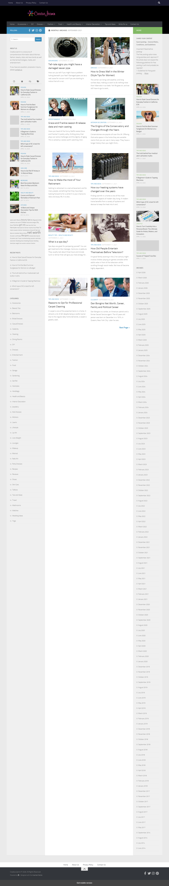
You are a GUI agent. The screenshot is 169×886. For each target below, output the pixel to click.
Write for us (123, 24)
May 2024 (141, 392)
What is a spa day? (58, 241)
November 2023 (144, 423)
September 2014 (144, 833)
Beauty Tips (52, 235)
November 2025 (144, 298)
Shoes (14, 479)
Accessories (22, 24)
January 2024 (142, 413)
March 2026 (142, 278)
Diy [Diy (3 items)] (38, 222)
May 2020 (141, 641)
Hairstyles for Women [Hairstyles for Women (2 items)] (23, 227)
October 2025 (143, 304)
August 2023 (142, 438)
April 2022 (141, 521)
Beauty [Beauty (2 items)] (19, 220)
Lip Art (14, 433)
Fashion (50, 24)
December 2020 (144, 604)
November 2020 (144, 610)
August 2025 (142, 314)
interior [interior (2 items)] (12, 230)
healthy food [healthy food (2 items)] (32, 227)
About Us (19, 3)
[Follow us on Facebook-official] (29, 30)
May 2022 (141, 516)
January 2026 (142, 288)
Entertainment (54, 119)
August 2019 (142, 687)
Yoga (14, 521)
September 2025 (144, 309)
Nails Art (15, 459)
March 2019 (142, 713)
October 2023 (143, 428)
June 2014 (141, 848)
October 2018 (143, 739)
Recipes (15, 469)
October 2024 (143, 366)
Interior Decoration (93, 24)
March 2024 (142, 402)
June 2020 (141, 636)
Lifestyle (15, 428)
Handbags (15, 391)
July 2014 (141, 843)
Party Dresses (17, 464)
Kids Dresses (16, 412)
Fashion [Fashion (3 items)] (16, 225)
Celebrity (94, 300)
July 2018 (141, 755)
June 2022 (141, 511)
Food (60, 24)
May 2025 (141, 330)
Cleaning (15, 334)
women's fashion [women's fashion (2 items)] (30, 243)
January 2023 (142, 475)
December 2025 (144, 293)
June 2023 (141, 449)
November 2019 (144, 672)
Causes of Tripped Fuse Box (146, 256)
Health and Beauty (74, 24)
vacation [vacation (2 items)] (33, 238)
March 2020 (142, 651)
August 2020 (142, 625)
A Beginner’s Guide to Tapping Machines (26, 281)
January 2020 (142, 661)
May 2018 (141, 765)
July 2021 (141, 568)
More (146, 73)
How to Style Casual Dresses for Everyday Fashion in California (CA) (31, 92)
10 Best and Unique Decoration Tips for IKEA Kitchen (29, 210)
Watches (15, 511)
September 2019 (144, 682)
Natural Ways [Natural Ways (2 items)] (23, 233)
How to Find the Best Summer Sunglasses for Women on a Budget (29, 107)
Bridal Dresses (17, 319)
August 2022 (142, 501)
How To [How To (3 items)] (38, 228)
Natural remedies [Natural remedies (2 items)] (14, 233)
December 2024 (144, 355)
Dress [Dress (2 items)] (11, 225)
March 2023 (142, 464)
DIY (32, 24)
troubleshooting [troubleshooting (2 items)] (26, 238)
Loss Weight (16, 438)
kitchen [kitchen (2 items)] (20, 230)
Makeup (15, 448)
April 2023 (141, 459)
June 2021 (141, 573)
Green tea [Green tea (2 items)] (28, 225)
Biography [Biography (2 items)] (35, 220)
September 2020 (144, 620)
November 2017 (144, 796)
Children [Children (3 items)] (24, 222)
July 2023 (141, 444)
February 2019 (143, 719)
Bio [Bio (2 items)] (31, 220)
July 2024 (141, 381)
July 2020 (141, 630)
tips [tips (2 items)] (17, 238)
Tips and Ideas (110, 24)
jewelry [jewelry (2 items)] (16, 230)
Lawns (14, 422)
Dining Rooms (17, 339)
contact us (18, 70)
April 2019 (141, 708)
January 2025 (142, 350)
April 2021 (141, 584)
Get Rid (14, 381)
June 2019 (141, 698)
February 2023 (143, 470)
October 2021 (143, 553)
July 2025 (141, 319)
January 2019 (142, 724)
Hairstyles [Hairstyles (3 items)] (13, 228)
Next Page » (124, 327)
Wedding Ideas (17, 516)
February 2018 (143, 781)
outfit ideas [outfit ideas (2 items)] (18, 236)
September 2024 (144, 371)
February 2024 (143, 407)
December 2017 (144, 791)
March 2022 (142, 527)
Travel (14, 500)
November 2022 (144, 485)
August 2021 (142, 563)
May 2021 (141, 579)
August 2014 (142, 838)
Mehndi (15, 453)
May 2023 (141, 454)
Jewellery (15, 407)
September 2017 (144, 807)
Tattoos (15, 490)
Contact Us (43, 3)
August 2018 (142, 750)
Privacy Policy (31, 3)
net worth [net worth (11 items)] (34, 232)
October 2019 (143, 677)
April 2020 (141, 646)
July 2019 (141, 693)
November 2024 (144, 361)
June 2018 (141, 760)
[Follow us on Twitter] (33, 30)
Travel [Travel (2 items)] (19, 238)
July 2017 (141, 817)
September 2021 (144, 558)
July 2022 (141, 506)
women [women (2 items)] (24, 243)
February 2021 (143, 594)
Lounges (15, 443)
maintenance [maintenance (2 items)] (26, 230)
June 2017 (141, 822)
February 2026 (143, 283)
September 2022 (144, 496)
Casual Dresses (17, 324)
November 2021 (144, 547)
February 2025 (143, 345)
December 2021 (144, 542)
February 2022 (143, 532)
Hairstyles (15, 386)
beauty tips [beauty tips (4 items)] (25, 220)
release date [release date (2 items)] (32, 236)
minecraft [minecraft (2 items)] (32, 230)
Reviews (15, 474)
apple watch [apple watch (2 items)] (13, 220)
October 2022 (143, 490)
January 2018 (142, 786)
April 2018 (141, 770)
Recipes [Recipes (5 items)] (25, 235)
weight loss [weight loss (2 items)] (19, 243)
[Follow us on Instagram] (36, 30)
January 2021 (142, 599)
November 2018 (144, 734)
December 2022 (144, 480)
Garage (14, 370)
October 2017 (143, 802)
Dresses (40, 24)
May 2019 (141, 703)
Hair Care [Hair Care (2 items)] (33, 225)
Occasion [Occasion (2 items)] (12, 236)
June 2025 (141, 324)
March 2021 (142, 589)
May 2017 (141, 827)
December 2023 (144, 418)
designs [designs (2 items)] (34, 222)
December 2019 (144, 667)
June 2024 (141, 387)
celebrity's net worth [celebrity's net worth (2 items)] (15, 222)
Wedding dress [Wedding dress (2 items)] (20, 241)
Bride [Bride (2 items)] (40, 220)
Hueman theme (37, 875)
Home (10, 3)
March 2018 (142, 776)
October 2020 (143, 615)
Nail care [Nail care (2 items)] (37, 230)
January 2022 (142, 537)
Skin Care (24, 168)
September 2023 (144, 433)
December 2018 (144, 729)
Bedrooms (24, 180)
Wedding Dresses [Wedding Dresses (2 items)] (28, 241)
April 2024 (141, 397)
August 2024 (142, 376)
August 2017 (142, 812)
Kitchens (24, 205)
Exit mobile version (84, 883)
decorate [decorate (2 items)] (29, 222)
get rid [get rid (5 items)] (22, 224)
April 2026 (141, 273)
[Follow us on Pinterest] (40, 30)
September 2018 (144, 744)
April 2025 (141, 335)
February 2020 (143, 656)
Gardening (16, 376)
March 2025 (142, 340)
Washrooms (53, 61)
